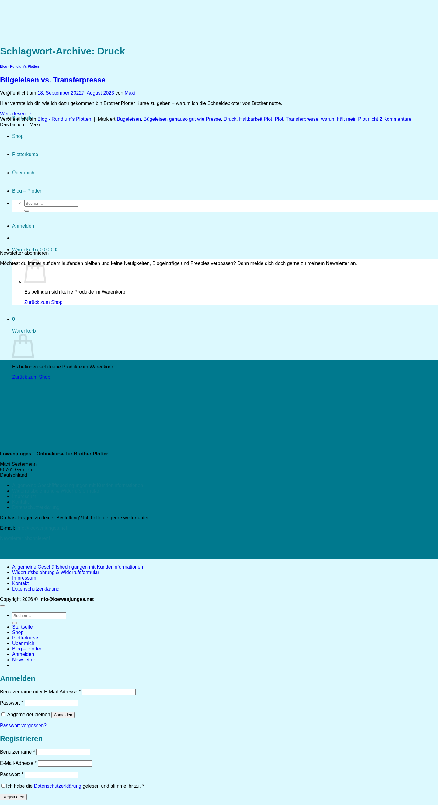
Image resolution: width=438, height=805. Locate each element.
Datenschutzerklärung (36, 507)
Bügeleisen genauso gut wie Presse (182, 119)
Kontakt (20, 501)
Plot (279, 119)
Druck (230, 119)
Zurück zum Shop (43, 302)
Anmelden (63, 715)
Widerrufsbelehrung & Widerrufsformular (55, 490)
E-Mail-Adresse (18, 763)
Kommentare (396, 119)
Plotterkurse (25, 637)
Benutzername (17, 751)
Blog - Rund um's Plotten (64, 119)
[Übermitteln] (14, 623)
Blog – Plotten (27, 648)
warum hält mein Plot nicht (349, 119)
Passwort (11, 703)
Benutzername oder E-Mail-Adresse (40, 691)
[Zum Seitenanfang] (2, 606)
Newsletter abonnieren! (25, 538)
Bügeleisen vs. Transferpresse (53, 80)
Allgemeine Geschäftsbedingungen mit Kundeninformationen (77, 485)
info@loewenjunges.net (41, 528)
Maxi (130, 93)
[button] (34, 249)
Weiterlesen (16, 113)
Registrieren (13, 797)
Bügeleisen (129, 119)
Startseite (22, 626)
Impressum (24, 496)
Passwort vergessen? (23, 725)
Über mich (23, 643)
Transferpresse (302, 119)
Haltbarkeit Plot (255, 119)
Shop (17, 632)
